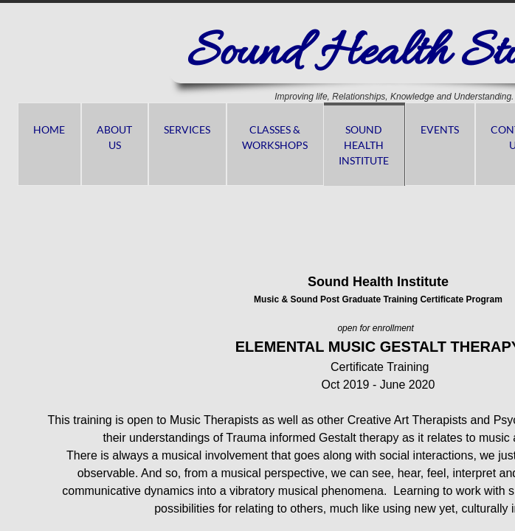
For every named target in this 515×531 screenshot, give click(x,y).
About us (114, 137)
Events (440, 129)
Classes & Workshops (275, 137)
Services (187, 129)
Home (49, 129)
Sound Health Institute (364, 145)
